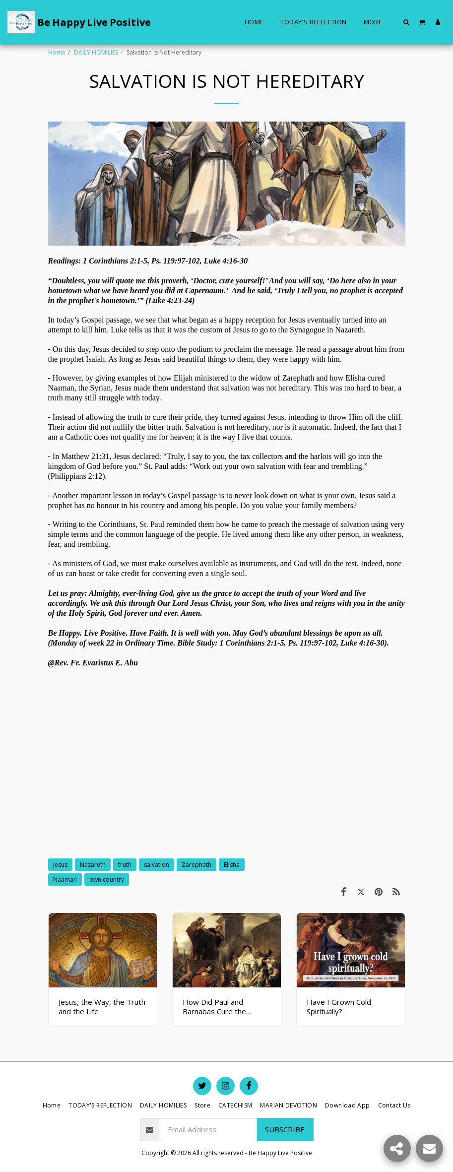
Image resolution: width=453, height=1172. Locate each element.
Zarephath (196, 864)
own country (106, 879)
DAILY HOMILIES (96, 52)
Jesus (60, 864)
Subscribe (285, 1129)
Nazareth (93, 864)
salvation (156, 864)
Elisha (232, 864)
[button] (406, 21)
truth (124, 864)
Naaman (65, 879)
